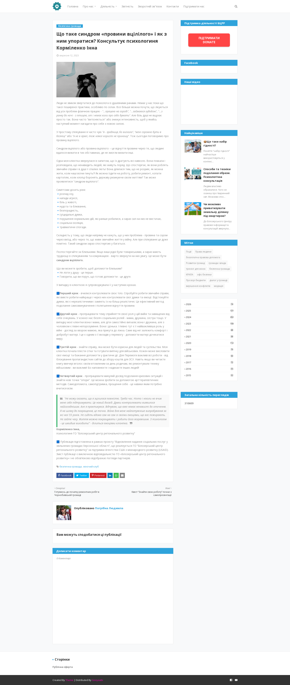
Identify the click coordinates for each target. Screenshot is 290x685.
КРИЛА (189, 274)
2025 (210, 310)
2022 (210, 330)
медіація (218, 286)
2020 (210, 343)
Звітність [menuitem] (127, 6)
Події (188, 251)
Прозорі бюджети (196, 280)
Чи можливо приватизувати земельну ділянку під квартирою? (216, 210)
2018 (210, 356)
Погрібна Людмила (108, 508)
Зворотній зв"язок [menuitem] (150, 6)
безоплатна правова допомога (203, 257)
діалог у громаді (218, 280)
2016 (210, 368)
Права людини (203, 251)
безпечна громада (71, 466)
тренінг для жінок (195, 268)
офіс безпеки (204, 274)
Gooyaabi (97, 680)
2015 (210, 375)
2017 (210, 362)
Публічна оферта (63, 667)
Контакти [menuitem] (172, 6)
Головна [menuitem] (72, 6)
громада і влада (217, 263)
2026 (210, 304)
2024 (210, 317)
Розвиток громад (195, 263)
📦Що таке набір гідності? (215, 143)
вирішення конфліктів (198, 286)
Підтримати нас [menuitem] (193, 6)
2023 (210, 323)
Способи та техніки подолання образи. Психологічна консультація (217, 174)
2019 (210, 349)
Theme (69, 680)
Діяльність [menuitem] (107, 6)
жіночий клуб (91, 466)
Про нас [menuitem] (88, 6)
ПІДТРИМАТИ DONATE (209, 40)
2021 (210, 336)
